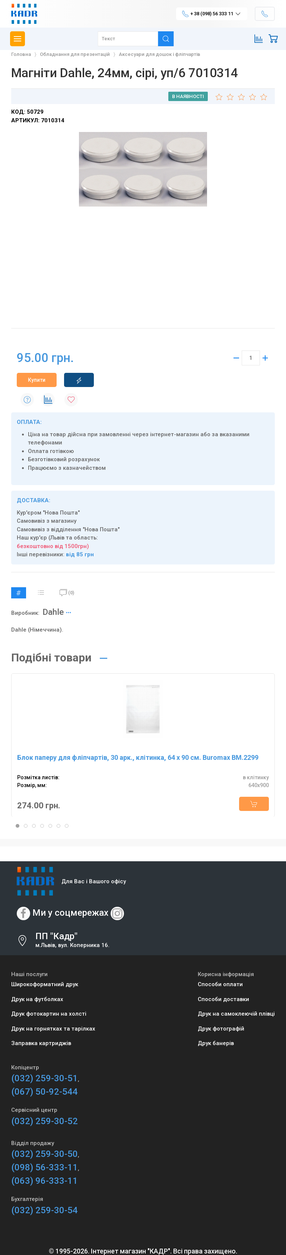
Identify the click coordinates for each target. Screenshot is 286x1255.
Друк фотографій (221, 1028)
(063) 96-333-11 (44, 1181)
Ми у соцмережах (70, 913)
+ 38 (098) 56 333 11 (212, 14)
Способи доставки (223, 999)
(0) (67, 593)
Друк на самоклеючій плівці (236, 1013)
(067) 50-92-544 (44, 1091)
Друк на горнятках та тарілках (53, 1028)
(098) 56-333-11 (44, 1167)
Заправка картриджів (41, 1043)
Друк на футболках (37, 999)
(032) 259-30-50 (44, 1154)
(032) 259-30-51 (44, 1078)
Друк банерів (216, 1043)
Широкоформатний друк (44, 984)
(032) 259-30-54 (44, 1210)
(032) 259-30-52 (44, 1121)
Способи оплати (220, 984)
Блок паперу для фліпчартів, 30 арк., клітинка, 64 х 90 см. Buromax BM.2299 (137, 757)
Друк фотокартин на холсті (48, 1013)
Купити (36, 380)
